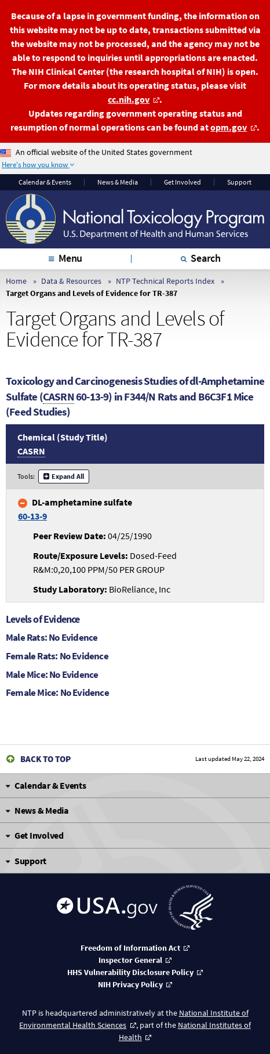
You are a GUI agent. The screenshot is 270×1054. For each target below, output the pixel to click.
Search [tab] (206, 258)
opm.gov (229, 127)
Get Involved (182, 182)
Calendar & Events (45, 182)
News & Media (117, 182)
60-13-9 (32, 516)
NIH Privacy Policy (130, 984)
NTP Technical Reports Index (165, 281)
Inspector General (130, 960)
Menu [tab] (70, 258)
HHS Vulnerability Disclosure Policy (130, 972)
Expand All (68, 476)
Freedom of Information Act (130, 948)
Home (16, 281)
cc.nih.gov (128, 99)
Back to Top (45, 758)
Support (239, 182)
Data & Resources (71, 281)
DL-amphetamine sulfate (75, 509)
